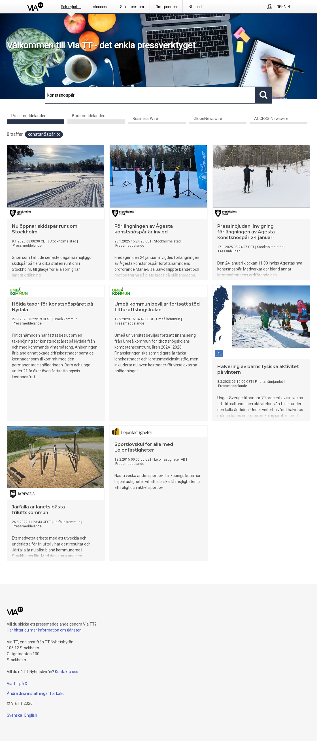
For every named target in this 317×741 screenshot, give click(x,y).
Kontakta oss (66, 671)
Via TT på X (17, 683)
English (30, 715)
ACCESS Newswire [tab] (271, 118)
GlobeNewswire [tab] (207, 118)
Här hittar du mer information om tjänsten (44, 630)
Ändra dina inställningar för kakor (36, 693)
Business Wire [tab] (145, 118)
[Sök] (150, 95)
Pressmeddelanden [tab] (28, 115)
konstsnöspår (44, 134)
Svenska (14, 715)
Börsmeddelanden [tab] (88, 115)
